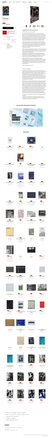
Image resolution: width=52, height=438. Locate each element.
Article (11, 412)
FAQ (12, 416)
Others (35, 2)
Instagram (14, 418)
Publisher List (23, 412)
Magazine (30, 2)
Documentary (14, 41)
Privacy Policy (16, 416)
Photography (9, 39)
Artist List (19, 412)
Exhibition (15, 412)
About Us (8, 412)
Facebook (8, 418)
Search (45, 2)
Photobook (24, 2)
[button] (46, 26)
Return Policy (8, 416)
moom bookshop (4, 2)
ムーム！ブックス (16, 2)
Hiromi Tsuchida (5, 20)
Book (10, 2)
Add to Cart (8, 28)
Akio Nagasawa (9, 36)
